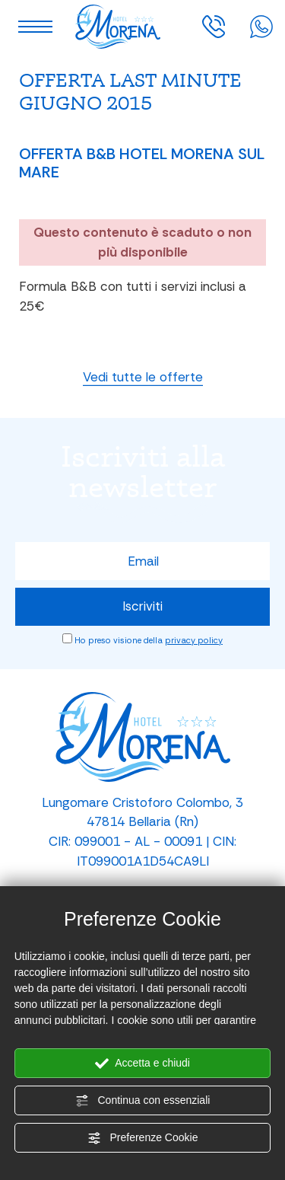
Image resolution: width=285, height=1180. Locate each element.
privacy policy (194, 640)
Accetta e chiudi (142, 1063)
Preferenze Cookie (142, 1138)
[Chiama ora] (213, 25)
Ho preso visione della (148, 640)
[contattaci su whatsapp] (261, 25)
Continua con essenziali (143, 1101)
